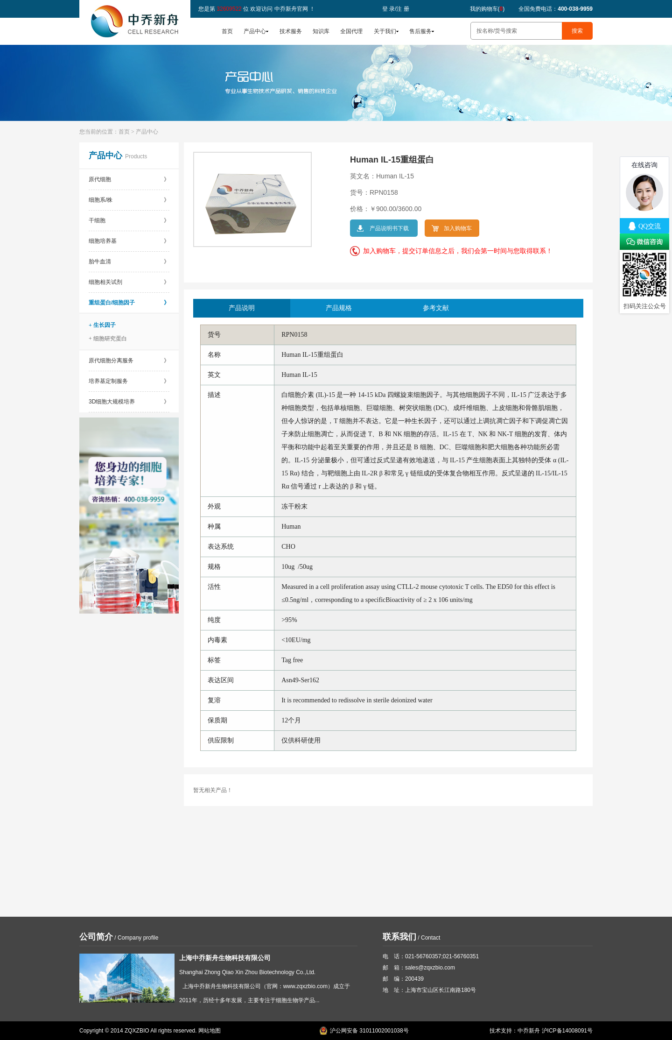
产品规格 (339, 307)
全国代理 (351, 31)
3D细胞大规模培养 (129, 401)
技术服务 (291, 31)
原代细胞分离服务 (129, 360)
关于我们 (385, 31)
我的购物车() (487, 9)
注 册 (402, 9)
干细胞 (129, 220)
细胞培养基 (129, 241)
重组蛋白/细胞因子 (129, 302)
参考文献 (436, 307)
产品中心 (255, 31)
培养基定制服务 (129, 381)
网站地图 (209, 1030)
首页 (227, 31)
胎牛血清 (129, 261)
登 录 (388, 9)
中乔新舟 (529, 1030)
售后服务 (420, 31)
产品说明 (242, 307)
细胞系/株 (129, 200)
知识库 (321, 31)
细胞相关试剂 (129, 282)
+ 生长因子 (102, 325)
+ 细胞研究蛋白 (108, 338)
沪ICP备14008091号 (567, 1030)
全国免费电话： (555, 9)
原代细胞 (129, 179)
